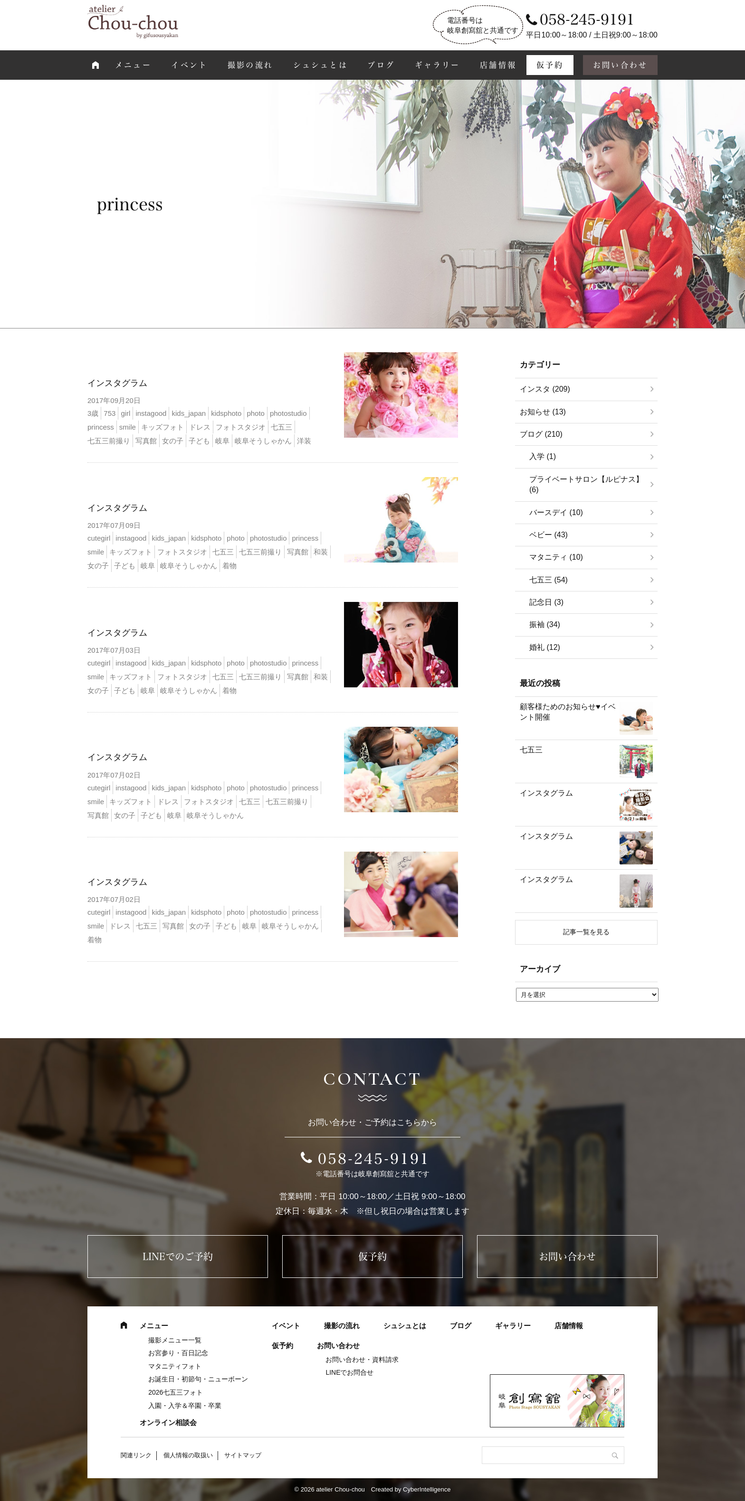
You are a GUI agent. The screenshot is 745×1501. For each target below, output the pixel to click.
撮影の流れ (250, 65)
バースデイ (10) (556, 512)
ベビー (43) (548, 535)
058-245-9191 (374, 1159)
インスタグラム (117, 383)
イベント (189, 65)
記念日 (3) (546, 602)
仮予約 (550, 65)
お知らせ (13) (543, 412)
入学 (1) (542, 456)
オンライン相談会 (168, 1422)
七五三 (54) (548, 580)
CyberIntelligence (426, 1489)
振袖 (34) (544, 624)
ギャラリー (437, 65)
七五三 (531, 750)
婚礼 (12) (544, 647)
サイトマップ (242, 1455)
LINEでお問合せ (349, 1372)
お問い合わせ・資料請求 (362, 1359)
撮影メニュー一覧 (174, 1340)
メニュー (133, 65)
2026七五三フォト (175, 1392)
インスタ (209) (545, 389)
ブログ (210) (541, 434)
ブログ (381, 65)
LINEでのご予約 (178, 1256)
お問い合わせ (620, 65)
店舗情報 (498, 65)
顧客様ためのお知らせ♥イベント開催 (568, 712)
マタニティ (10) (556, 557)
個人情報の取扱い (188, 1455)
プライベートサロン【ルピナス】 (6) (586, 484)
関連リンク (136, 1455)
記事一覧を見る (586, 932)
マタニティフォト (174, 1366)
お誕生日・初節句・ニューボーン (198, 1379)
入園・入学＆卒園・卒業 (184, 1405)
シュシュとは (320, 65)
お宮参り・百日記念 (178, 1353)
